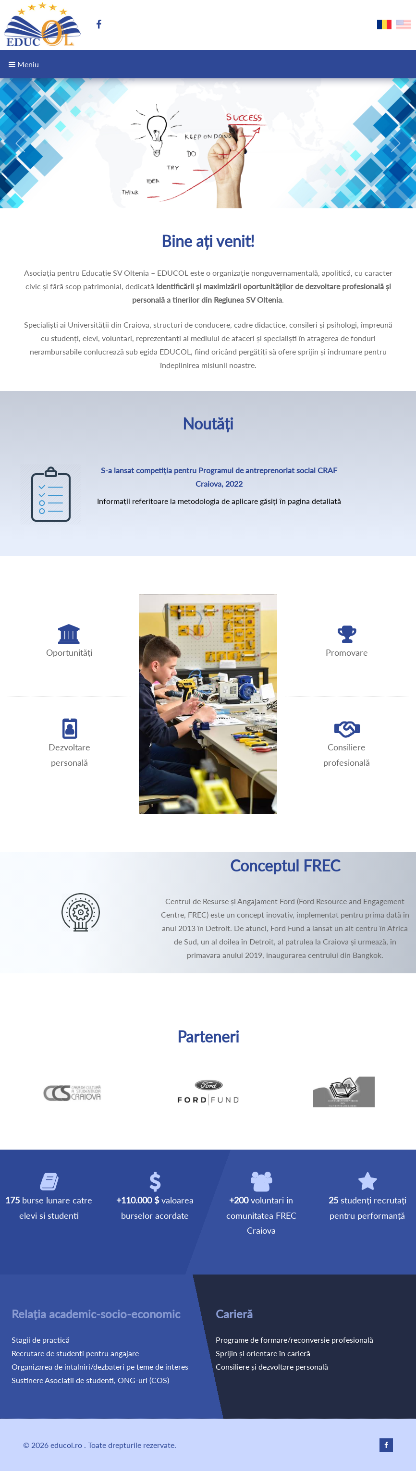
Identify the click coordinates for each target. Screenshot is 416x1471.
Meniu (24, 64)
